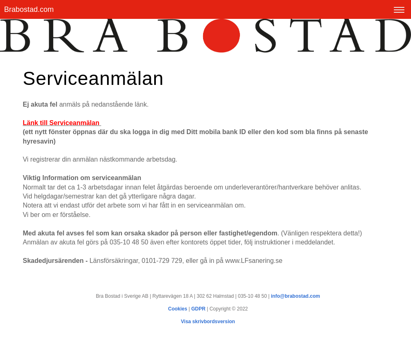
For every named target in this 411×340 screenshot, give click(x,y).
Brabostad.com (29, 9)
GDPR (198, 309)
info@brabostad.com (295, 296)
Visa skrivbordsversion (208, 321)
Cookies (177, 309)
